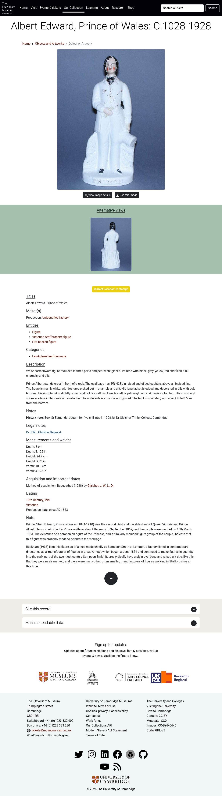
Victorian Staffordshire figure (51, 337)
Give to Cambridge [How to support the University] (159, 711)
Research (118, 7)
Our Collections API (99, 725)
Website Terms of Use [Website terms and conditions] (101, 706)
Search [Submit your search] (212, 8)
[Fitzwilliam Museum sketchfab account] (130, 754)
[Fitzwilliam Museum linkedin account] (117, 754)
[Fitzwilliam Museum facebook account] (104, 754)
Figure (36, 332)
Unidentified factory (55, 317)
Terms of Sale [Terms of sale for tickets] (95, 735)
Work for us (94, 721)
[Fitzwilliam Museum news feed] (117, 766)
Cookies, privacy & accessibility (107, 711)
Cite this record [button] (37, 609)
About (105, 7)
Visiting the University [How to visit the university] (161, 706)
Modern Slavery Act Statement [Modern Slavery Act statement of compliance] (106, 730)
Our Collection (73, 7)
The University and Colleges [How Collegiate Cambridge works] (165, 701)
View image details (98, 195)
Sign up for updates (111, 644)
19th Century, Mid (38, 500)
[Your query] (182, 8)
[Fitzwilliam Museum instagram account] (92, 754)
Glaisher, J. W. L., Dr (101, 485)
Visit (34, 7)
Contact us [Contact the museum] (93, 716)
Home (24, 7)
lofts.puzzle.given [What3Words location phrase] (57, 735)
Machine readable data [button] (44, 622)
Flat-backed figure (44, 342)
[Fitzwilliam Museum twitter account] (79, 754)
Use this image (126, 195)
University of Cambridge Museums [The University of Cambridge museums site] (109, 701)
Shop (130, 7)
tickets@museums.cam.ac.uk (51, 730)
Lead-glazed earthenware (49, 356)
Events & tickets (50, 7)
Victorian (32, 505)
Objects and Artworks (49, 43)
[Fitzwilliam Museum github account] (143, 754)
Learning (92, 7)
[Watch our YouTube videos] (104, 766)
